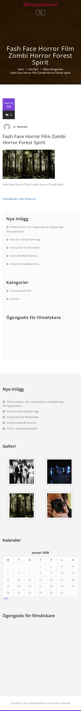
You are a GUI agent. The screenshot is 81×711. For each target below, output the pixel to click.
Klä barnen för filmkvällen (25, 247)
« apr (5, 598)
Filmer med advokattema (24, 264)
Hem (21, 69)
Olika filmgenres (53, 69)
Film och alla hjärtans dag (25, 239)
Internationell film (20, 290)
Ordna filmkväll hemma (23, 255)
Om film (33, 69)
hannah (22, 126)
